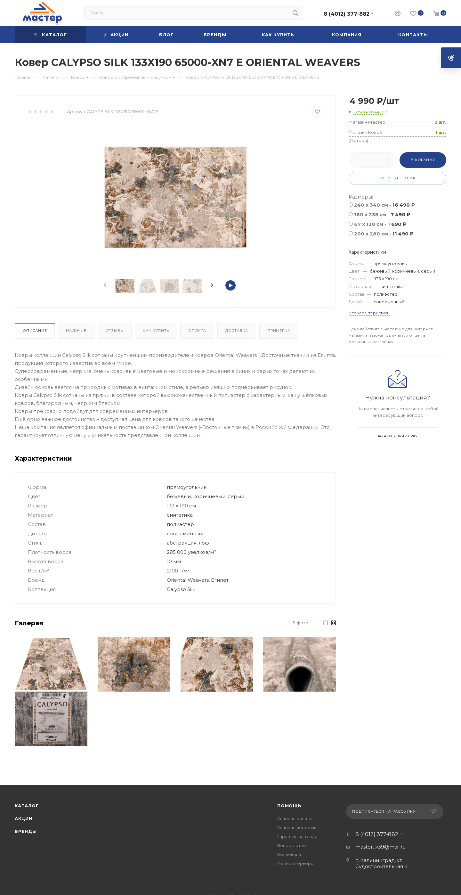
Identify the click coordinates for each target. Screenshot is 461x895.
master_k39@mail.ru (380, 847)
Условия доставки (297, 827)
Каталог (27, 805)
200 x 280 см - (384, 234)
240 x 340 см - (384, 205)
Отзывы (115, 330)
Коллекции (289, 854)
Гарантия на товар (297, 836)
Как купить (156, 330)
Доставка (236, 330)
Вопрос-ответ (292, 845)
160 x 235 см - (382, 214)
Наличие (76, 330)
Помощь (289, 805)
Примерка (278, 330)
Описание (35, 330)
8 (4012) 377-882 (346, 14)
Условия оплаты (294, 818)
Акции (23, 818)
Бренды (26, 831)
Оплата (197, 330)
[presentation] (104, 285)
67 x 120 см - (380, 224)
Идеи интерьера (295, 863)
